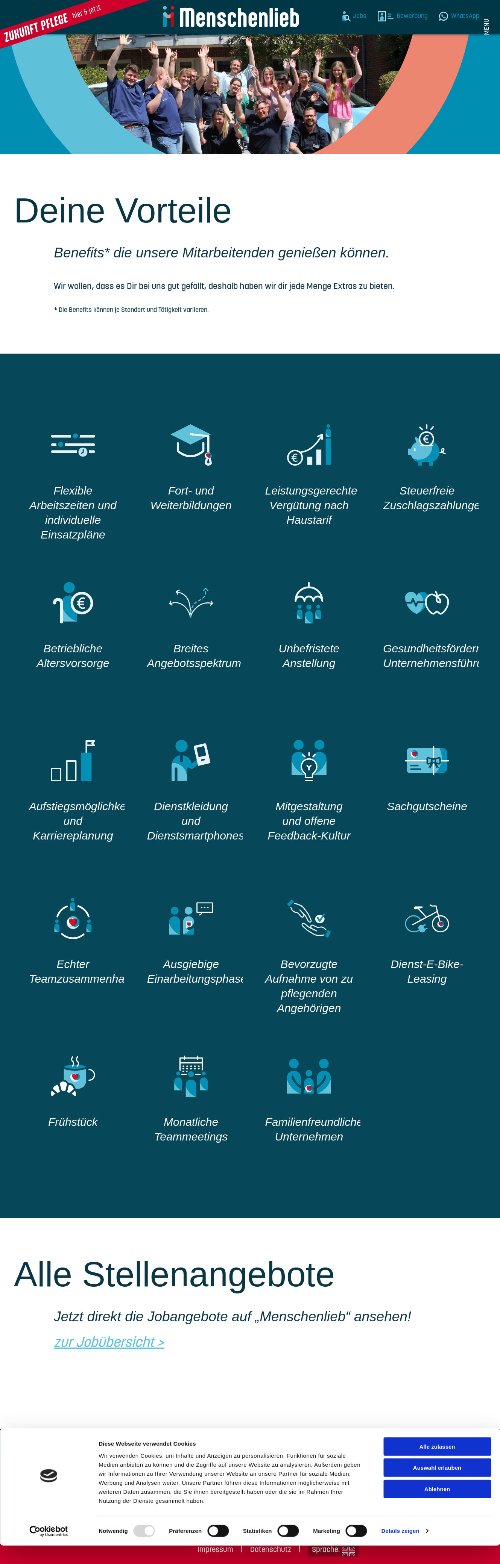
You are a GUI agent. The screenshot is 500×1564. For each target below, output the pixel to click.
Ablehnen (437, 1507)
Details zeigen (400, 1549)
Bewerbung (412, 16)
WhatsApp (465, 16)
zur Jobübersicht (104, 1343)
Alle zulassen (437, 1464)
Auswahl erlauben (437, 1486)
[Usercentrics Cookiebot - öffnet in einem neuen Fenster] (49, 1549)
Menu (487, 27)
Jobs (359, 16)
